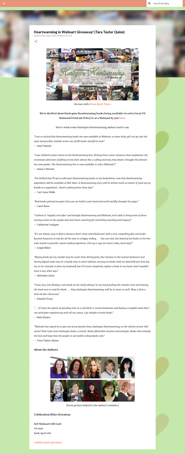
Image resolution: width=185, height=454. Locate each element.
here (122, 118)
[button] (35, 42)
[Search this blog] (167, 3)
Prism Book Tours (100, 104)
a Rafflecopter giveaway (48, 442)
